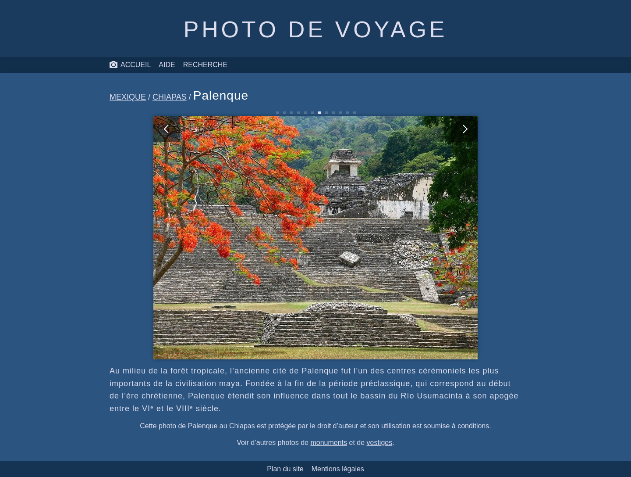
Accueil (130, 65)
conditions (473, 426)
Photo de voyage (315, 29)
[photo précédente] (234, 237)
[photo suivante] (397, 237)
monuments (328, 442)
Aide (167, 64)
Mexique (128, 97)
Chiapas (169, 97)
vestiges (380, 442)
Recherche (205, 64)
